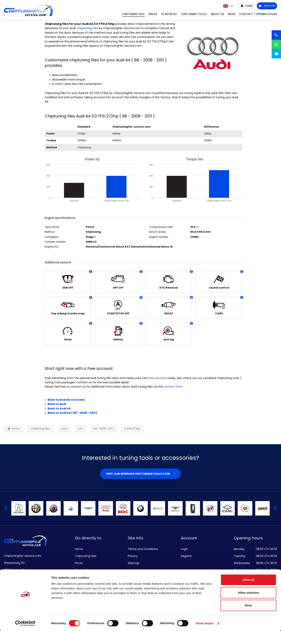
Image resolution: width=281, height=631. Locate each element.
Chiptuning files (87, 28)
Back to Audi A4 (59, 408)
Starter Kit (169, 14)
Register (186, 556)
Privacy (133, 556)
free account (158, 378)
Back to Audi (57, 404)
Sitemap (133, 563)
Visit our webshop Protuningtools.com (138, 474)
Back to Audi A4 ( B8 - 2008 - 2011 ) (72, 413)
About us (217, 14)
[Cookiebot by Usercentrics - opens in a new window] (25, 623)
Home (79, 549)
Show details (205, 623)
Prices (153, 14)
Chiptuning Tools (194, 14)
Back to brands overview (66, 400)
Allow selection (248, 592)
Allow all (248, 579)
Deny (248, 605)
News (231, 14)
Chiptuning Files (133, 14)
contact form (173, 387)
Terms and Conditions (143, 549)
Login (184, 549)
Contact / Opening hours (258, 14)
